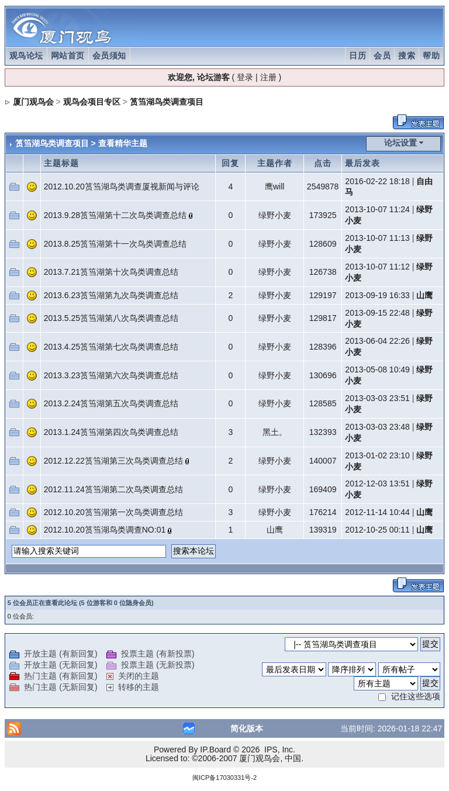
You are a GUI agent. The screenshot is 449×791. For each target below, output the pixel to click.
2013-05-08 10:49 (377, 369)
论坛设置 (400, 142)
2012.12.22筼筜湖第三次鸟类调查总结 (113, 460)
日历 (357, 55)
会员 (382, 55)
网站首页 (68, 55)
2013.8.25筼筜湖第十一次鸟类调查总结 (115, 243)
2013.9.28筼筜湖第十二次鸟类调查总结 (115, 215)
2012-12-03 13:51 (377, 483)
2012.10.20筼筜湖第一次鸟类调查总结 (113, 512)
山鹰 (424, 295)
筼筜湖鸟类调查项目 (166, 101)
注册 (268, 77)
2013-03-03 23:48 (377, 426)
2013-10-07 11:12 (377, 266)
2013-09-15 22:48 (377, 312)
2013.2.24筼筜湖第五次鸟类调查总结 (111, 403)
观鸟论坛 (26, 55)
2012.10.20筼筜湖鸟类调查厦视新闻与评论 (121, 186)
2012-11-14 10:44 (377, 512)
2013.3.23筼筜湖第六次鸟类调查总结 (111, 375)
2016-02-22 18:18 (377, 181)
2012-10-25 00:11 (377, 529)
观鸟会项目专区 (91, 101)
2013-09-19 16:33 (377, 295)
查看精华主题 (122, 143)
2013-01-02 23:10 (377, 455)
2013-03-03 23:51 (377, 398)
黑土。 (275, 432)
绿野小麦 (274, 215)
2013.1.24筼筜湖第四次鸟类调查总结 (111, 432)
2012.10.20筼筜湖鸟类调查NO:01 (105, 529)
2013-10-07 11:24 (377, 209)
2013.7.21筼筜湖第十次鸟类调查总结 (111, 272)
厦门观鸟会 (33, 101)
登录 (245, 77)
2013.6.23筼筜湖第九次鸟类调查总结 (111, 295)
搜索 (406, 55)
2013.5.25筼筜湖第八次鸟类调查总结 (111, 318)
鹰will (274, 186)
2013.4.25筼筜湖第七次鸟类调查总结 (111, 346)
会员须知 (109, 55)
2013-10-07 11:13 (377, 238)
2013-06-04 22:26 (377, 341)
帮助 (431, 55)
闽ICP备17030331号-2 (224, 777)
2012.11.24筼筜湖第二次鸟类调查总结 (113, 489)
